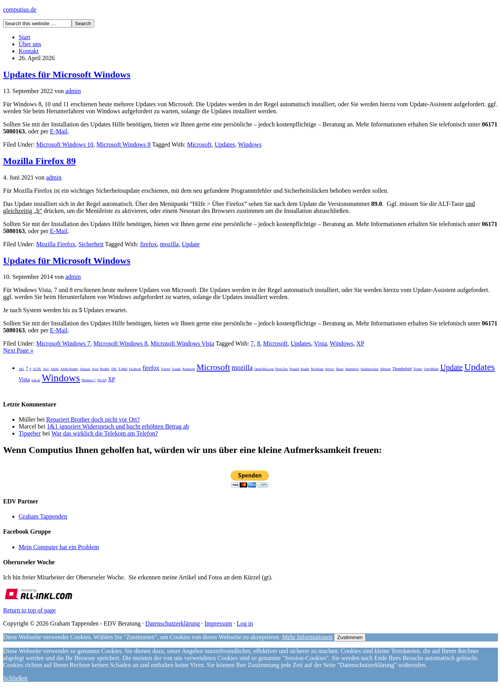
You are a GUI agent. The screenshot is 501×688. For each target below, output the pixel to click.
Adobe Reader (69, 369)
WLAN (102, 380)
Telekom (385, 369)
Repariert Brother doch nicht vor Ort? (93, 419)
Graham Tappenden (43, 516)
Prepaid (294, 369)
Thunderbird (402, 368)
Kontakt (29, 51)
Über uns (30, 44)
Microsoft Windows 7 (63, 343)
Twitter (417, 369)
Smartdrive (352, 369)
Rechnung (317, 369)
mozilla (169, 244)
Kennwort (189, 369)
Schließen (15, 678)
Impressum (218, 623)
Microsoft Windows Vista (182, 343)
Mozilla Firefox (55, 244)
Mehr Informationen (307, 637)
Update (191, 244)
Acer (46, 369)
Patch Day (281, 369)
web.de (35, 380)
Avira (95, 369)
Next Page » (18, 350)
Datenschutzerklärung (172, 623)
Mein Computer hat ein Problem (59, 547)
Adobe (54, 369)
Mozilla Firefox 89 (39, 161)
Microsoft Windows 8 (124, 144)
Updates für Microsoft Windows (66, 74)
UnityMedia (431, 369)
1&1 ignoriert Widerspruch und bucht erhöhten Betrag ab (118, 426)
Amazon (84, 369)
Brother (104, 369)
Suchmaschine (369, 369)
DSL (114, 369)
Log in (245, 623)
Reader (305, 369)
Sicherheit (91, 244)
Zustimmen (350, 637)
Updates (225, 144)
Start (24, 37)
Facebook (135, 369)
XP (360, 343)
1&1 (21, 369)
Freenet (165, 369)
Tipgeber (30, 433)
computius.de (19, 9)
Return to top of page (29, 610)
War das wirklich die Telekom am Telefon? (104, 433)
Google (176, 369)
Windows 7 (88, 380)
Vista (320, 343)
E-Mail (58, 131)
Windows (250, 144)
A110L (37, 369)
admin (73, 91)
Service (329, 369)
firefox (148, 244)
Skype (340, 369)
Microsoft (199, 144)
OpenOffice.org (263, 369)
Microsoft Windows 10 (64, 144)
